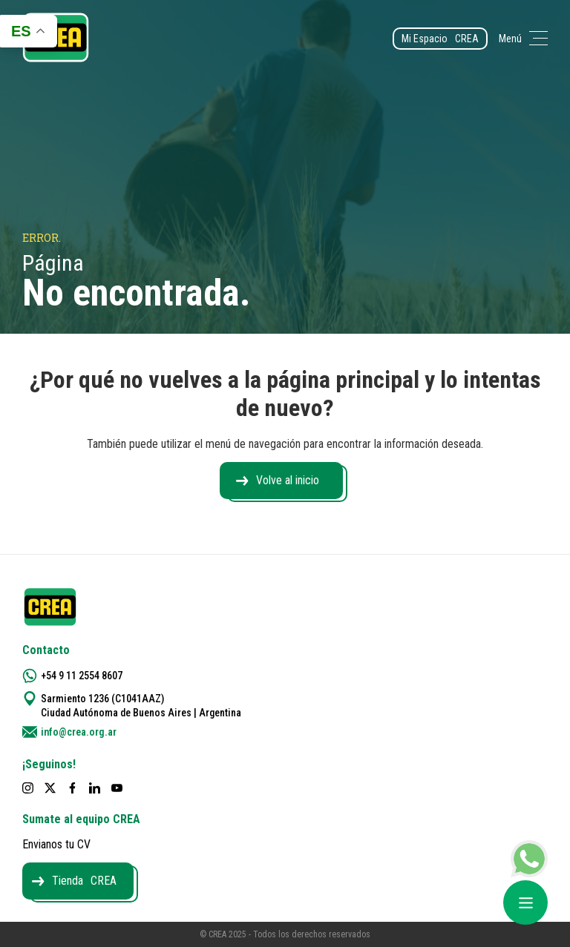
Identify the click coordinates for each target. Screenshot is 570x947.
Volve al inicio (287, 480)
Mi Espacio (440, 38)
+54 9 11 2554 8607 (81, 676)
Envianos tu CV (56, 844)
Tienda (84, 881)
